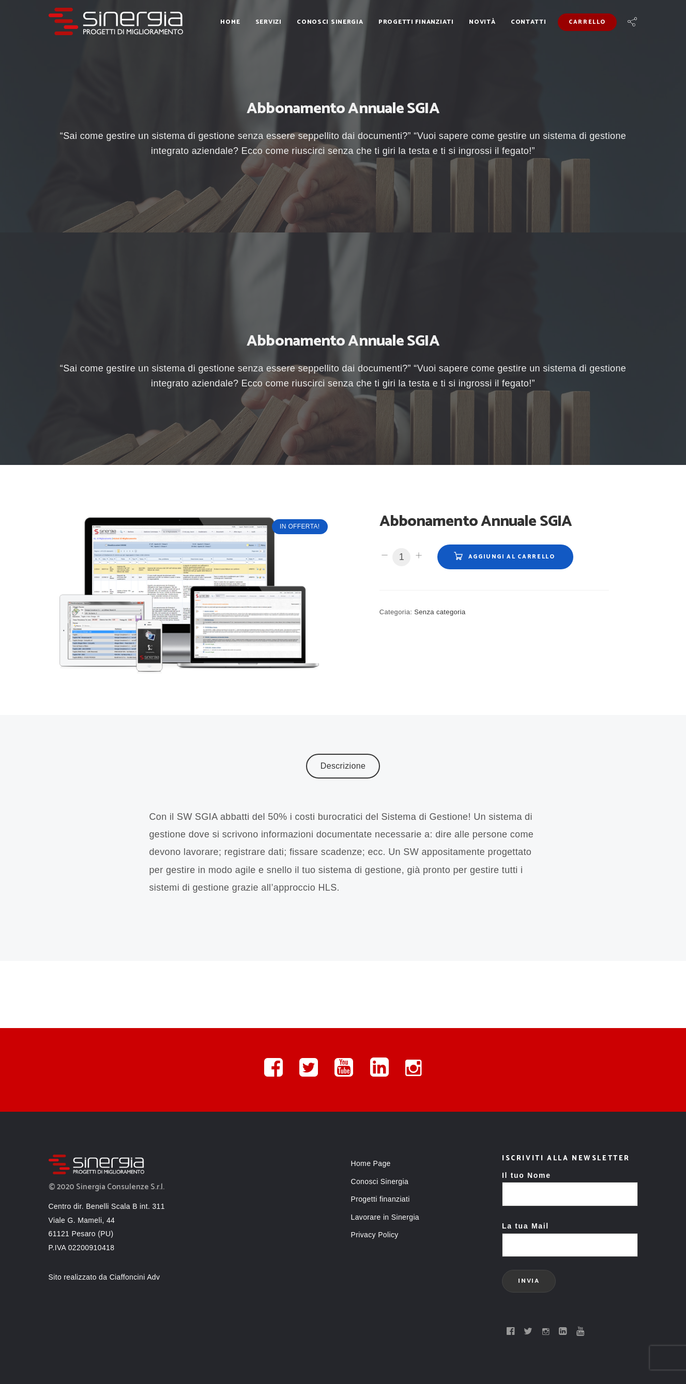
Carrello (587, 22)
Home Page (371, 1163)
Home (230, 22)
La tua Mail (570, 1235)
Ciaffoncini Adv (135, 1277)
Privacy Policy (375, 1235)
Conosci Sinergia (330, 22)
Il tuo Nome (570, 1185)
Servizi (268, 22)
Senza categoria (439, 612)
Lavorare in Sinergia (385, 1217)
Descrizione (343, 765)
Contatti (528, 22)
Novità (482, 22)
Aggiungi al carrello (511, 557)
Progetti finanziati (416, 22)
